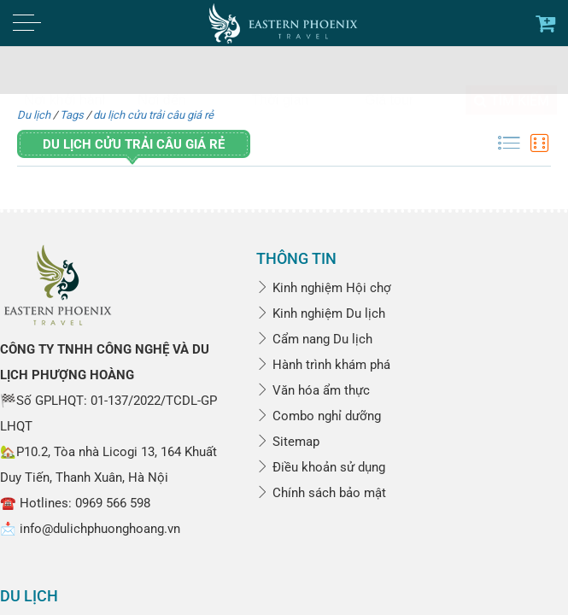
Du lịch (33, 114)
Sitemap (287, 441)
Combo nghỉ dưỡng (318, 416)
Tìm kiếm (511, 67)
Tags (72, 114)
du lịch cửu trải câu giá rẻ (153, 114)
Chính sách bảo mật (321, 493)
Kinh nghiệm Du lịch (320, 313)
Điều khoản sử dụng (320, 467)
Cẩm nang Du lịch (314, 339)
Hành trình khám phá (323, 364)
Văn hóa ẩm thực (313, 390)
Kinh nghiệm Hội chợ (323, 288)
